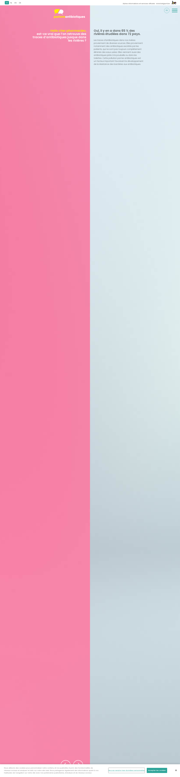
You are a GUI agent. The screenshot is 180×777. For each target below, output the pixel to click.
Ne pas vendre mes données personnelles (126, 772)
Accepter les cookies (157, 772)
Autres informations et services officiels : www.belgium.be (149, 3)
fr (167, 10)
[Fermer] (176, 772)
